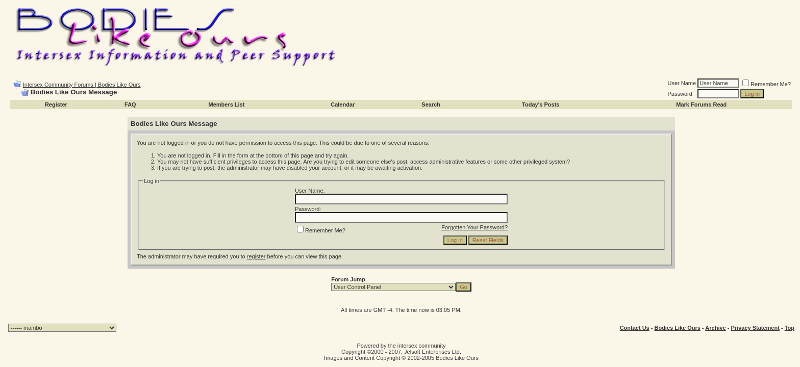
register (256, 256)
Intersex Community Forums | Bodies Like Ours (82, 85)
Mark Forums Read (701, 104)
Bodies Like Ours (677, 328)
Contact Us (634, 328)
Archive (715, 328)
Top (789, 328)
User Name (682, 83)
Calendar (343, 104)
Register (56, 104)
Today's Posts (540, 104)
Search (430, 104)
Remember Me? (766, 84)
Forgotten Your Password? (474, 227)
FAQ (130, 104)
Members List (226, 104)
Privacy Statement (755, 328)
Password (680, 94)
